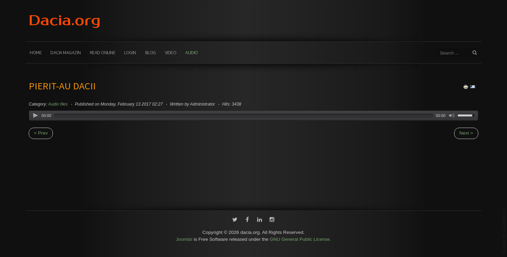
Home (35, 52)
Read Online (102, 52)
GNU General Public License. (300, 238)
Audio (191, 52)
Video (171, 52)
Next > (466, 133)
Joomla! (184, 238)
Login (130, 52)
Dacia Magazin (65, 52)
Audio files (57, 104)
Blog (150, 52)
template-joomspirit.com (504, 231)
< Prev (41, 133)
